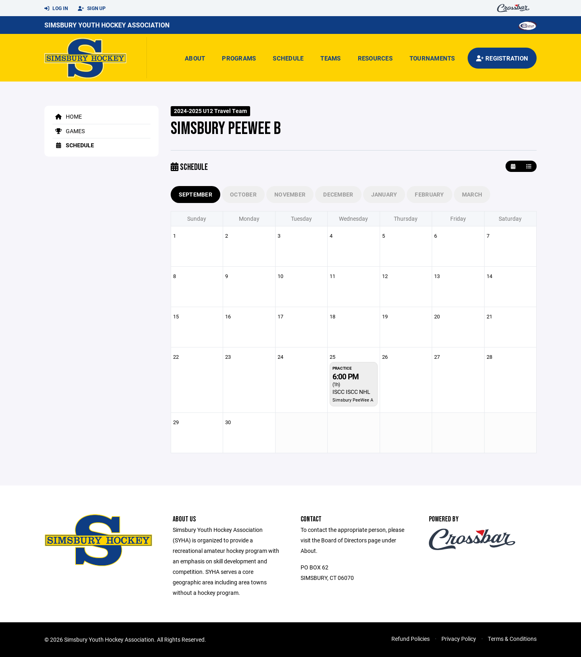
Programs (239, 58)
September (196, 194)
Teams (330, 58)
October (243, 194)
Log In (56, 8)
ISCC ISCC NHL (351, 391)
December (338, 194)
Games (68, 131)
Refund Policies (410, 638)
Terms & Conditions (512, 638)
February (429, 194)
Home (67, 116)
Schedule (288, 58)
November (289, 194)
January (384, 194)
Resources (375, 58)
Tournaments (432, 58)
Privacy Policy (458, 638)
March (472, 194)
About (195, 58)
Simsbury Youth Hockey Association (106, 25)
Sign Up (92, 8)
